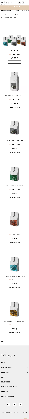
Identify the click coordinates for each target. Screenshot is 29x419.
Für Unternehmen (9, 387)
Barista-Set (14, 50)
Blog (3, 377)
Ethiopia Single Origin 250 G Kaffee (14, 231)
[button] (14, 363)
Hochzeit (5, 392)
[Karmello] (8, 355)
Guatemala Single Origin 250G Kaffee (14, 276)
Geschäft (4, 14)
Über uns (5, 372)
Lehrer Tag (17, 10)
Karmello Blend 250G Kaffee (14, 140)
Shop (3, 362)
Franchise (5, 382)
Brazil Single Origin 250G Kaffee (14, 186)
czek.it (26, 412)
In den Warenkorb (14, 62)
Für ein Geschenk (8, 367)
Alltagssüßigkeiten (6, 10)
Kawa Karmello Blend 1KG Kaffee (14, 95)
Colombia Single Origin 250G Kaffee (14, 321)
